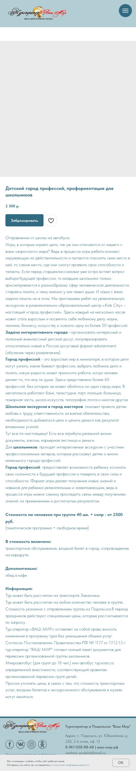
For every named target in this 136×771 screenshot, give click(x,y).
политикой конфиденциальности (71, 764)
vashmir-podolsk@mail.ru (85, 753)
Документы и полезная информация (30, 754)
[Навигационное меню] (125, 11)
